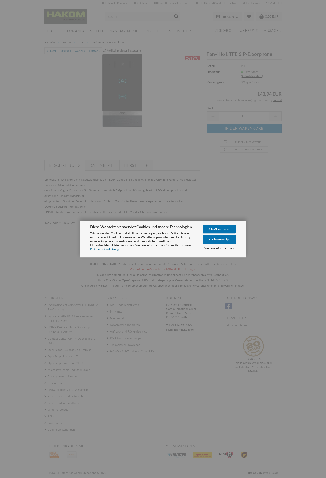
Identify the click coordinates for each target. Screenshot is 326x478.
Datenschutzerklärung (104, 249)
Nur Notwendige (219, 239)
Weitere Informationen (219, 248)
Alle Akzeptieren (219, 229)
